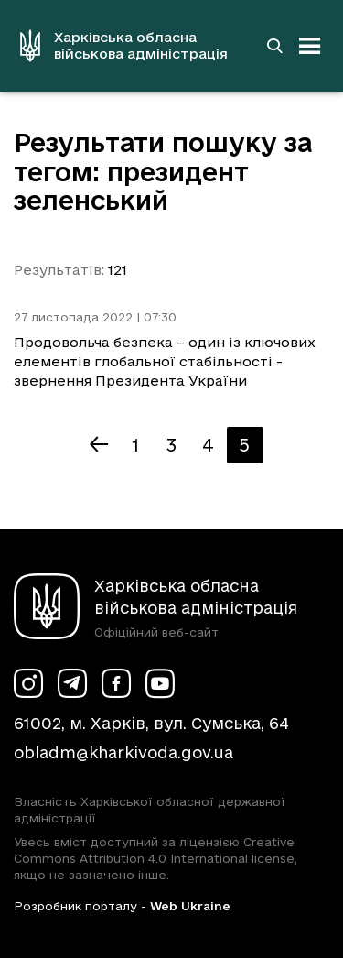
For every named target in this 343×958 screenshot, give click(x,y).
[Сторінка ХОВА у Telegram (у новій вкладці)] (72, 683)
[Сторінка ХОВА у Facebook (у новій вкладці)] (116, 683)
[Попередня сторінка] (98, 445)
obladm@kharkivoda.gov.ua (123, 752)
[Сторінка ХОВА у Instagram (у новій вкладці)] (28, 683)
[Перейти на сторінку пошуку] (274, 45)
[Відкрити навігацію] (310, 45)
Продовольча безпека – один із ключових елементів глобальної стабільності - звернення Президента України (165, 361)
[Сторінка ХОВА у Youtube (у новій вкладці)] (160, 683)
